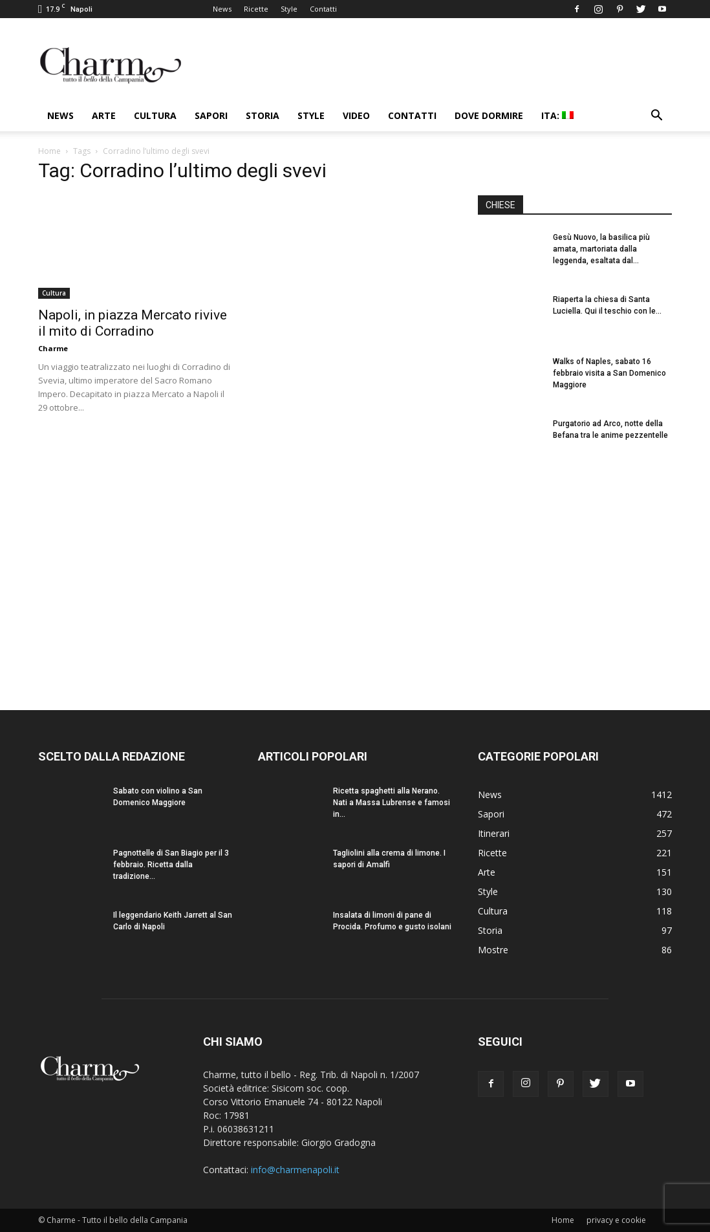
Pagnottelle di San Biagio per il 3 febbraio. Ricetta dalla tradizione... (171, 864)
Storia (262, 115)
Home (49, 151)
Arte (104, 115)
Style (289, 9)
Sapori (211, 115)
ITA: (557, 115)
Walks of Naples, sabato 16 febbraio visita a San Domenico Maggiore (609, 373)
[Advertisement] (575, 575)
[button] (656, 117)
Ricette (256, 9)
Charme (53, 348)
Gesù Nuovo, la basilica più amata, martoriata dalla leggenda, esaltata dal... (601, 249)
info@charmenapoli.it (295, 1169)
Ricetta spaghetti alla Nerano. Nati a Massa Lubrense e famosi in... (391, 802)
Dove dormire (489, 115)
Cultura (155, 115)
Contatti (323, 9)
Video (356, 115)
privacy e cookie (616, 1220)
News (222, 9)
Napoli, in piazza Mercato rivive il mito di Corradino (132, 323)
